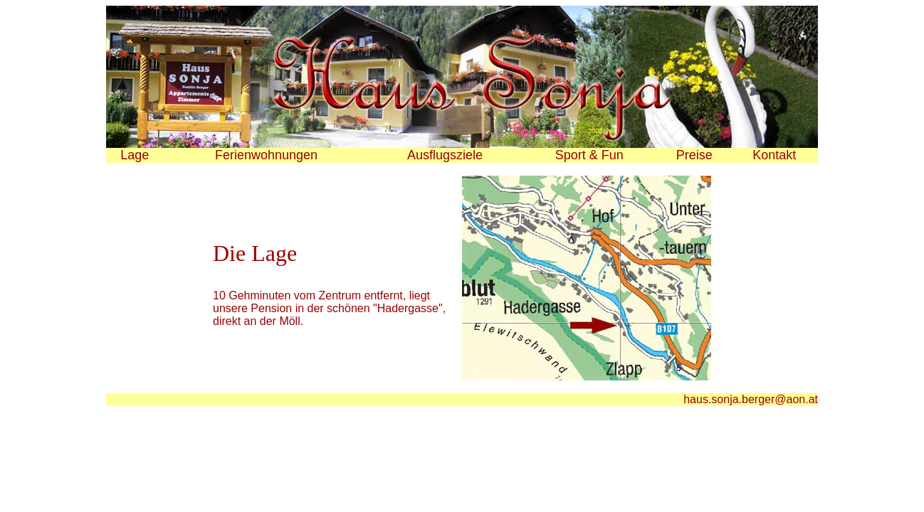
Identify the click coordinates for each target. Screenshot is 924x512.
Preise (694, 155)
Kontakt (774, 155)
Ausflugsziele (445, 155)
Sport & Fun (589, 155)
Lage (134, 155)
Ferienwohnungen (266, 155)
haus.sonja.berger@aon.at (750, 399)
